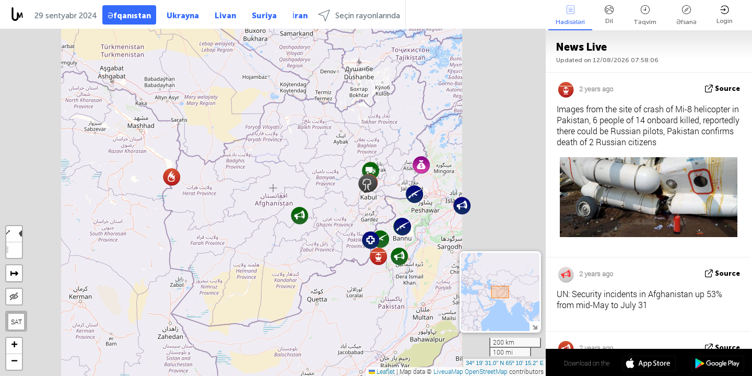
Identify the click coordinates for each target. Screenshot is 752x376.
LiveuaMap (448, 371)
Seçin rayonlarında (359, 15)
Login (724, 15)
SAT (16, 322)
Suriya (264, 15)
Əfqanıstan (129, 15)
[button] (402, 226)
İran (300, 15)
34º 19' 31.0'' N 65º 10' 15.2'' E (505, 363)
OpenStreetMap (486, 371)
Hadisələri (570, 15)
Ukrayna (183, 15)
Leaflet (382, 371)
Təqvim (644, 15)
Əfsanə (686, 15)
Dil (609, 15)
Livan (225, 15)
